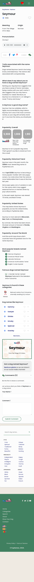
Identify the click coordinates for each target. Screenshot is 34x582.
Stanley (11, 378)
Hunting (21, 499)
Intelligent (8, 509)
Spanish (21, 524)
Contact (6, 569)
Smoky (10, 369)
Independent (9, 505)
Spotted (7, 526)
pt (4, 579)
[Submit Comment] (11, 467)
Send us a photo (10, 415)
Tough (21, 507)
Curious (21, 509)
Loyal (20, 514)
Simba (10, 364)
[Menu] (28, 3)
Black (6, 522)
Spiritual (7, 492)
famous (5, 342)
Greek (20, 520)
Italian (20, 526)
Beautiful (7, 499)
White (6, 520)
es (4, 576)
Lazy (6, 514)
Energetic (8, 512)
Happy (21, 505)
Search (5, 562)
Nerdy (20, 494)
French (21, 529)
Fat (6, 529)
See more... (17, 383)
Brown (6, 524)
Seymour (12, 9)
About (5, 564)
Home (5, 557)
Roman (21, 522)
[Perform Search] (29, 480)
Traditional (8, 494)
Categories (6, 559)
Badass (21, 497)
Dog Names (5, 9)
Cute (6, 490)
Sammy (11, 354)
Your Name (6, 440)
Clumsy (21, 512)
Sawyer (11, 359)
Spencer (11, 374)
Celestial (21, 492)
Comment (6, 448)
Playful (7, 507)
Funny (6, 497)
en (4, 574)
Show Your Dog (8, 567)
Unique (21, 490)
